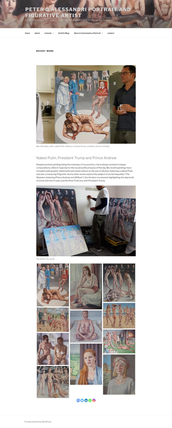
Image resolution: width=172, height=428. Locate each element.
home (27, 33)
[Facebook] (78, 400)
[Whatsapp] (90, 400)
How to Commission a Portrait (88, 33)
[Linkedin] (86, 400)
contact (110, 33)
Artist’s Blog (63, 33)
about (37, 33)
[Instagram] (94, 400)
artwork (49, 33)
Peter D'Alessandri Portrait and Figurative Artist (78, 12)
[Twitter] (82, 400)
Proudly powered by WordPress (37, 421)
